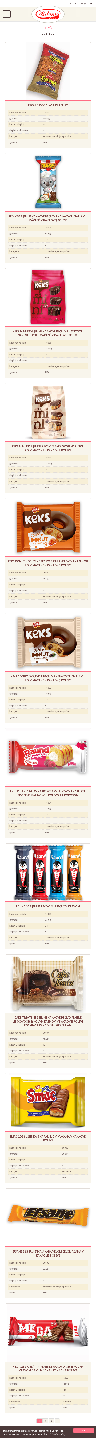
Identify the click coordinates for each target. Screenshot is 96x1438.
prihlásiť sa (73, 3)
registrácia (87, 3)
